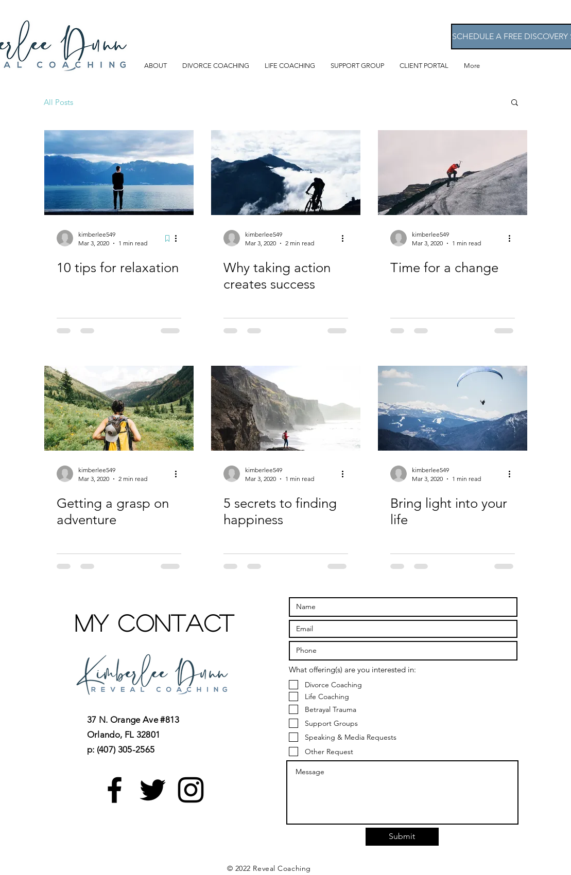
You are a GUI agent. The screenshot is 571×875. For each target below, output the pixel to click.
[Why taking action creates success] (285, 172)
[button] (515, 103)
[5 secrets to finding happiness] (285, 408)
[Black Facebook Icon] (114, 790)
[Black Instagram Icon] (191, 790)
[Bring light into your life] (452, 408)
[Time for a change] (452, 172)
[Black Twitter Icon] (152, 790)
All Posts (58, 102)
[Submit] (402, 837)
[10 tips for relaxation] (119, 172)
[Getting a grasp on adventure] (119, 408)
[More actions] (180, 238)
